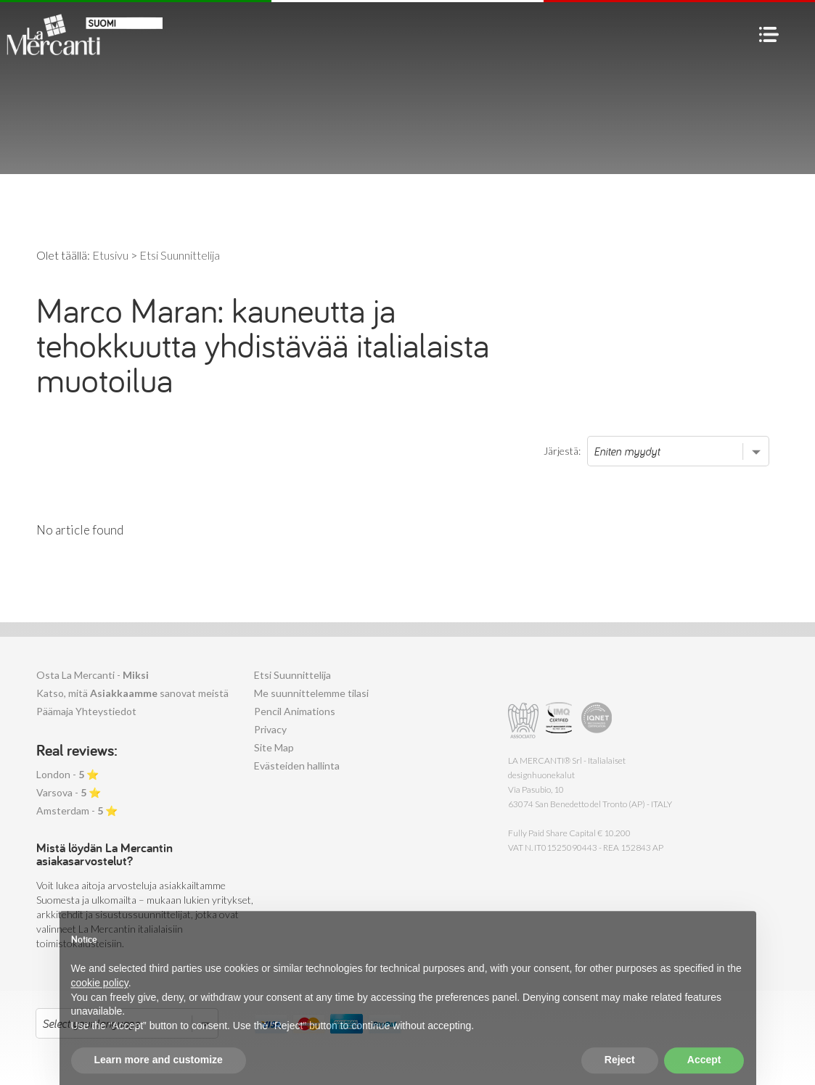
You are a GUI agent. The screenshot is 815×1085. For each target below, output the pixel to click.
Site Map (274, 747)
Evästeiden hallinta (297, 765)
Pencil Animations (294, 711)
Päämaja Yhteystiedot (86, 711)
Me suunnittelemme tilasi (311, 693)
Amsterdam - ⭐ (77, 810)
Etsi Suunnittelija (292, 675)
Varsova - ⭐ (68, 792)
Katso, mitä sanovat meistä (132, 693)
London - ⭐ (67, 774)
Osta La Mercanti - (92, 675)
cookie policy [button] (99, 1002)
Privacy (270, 729)
